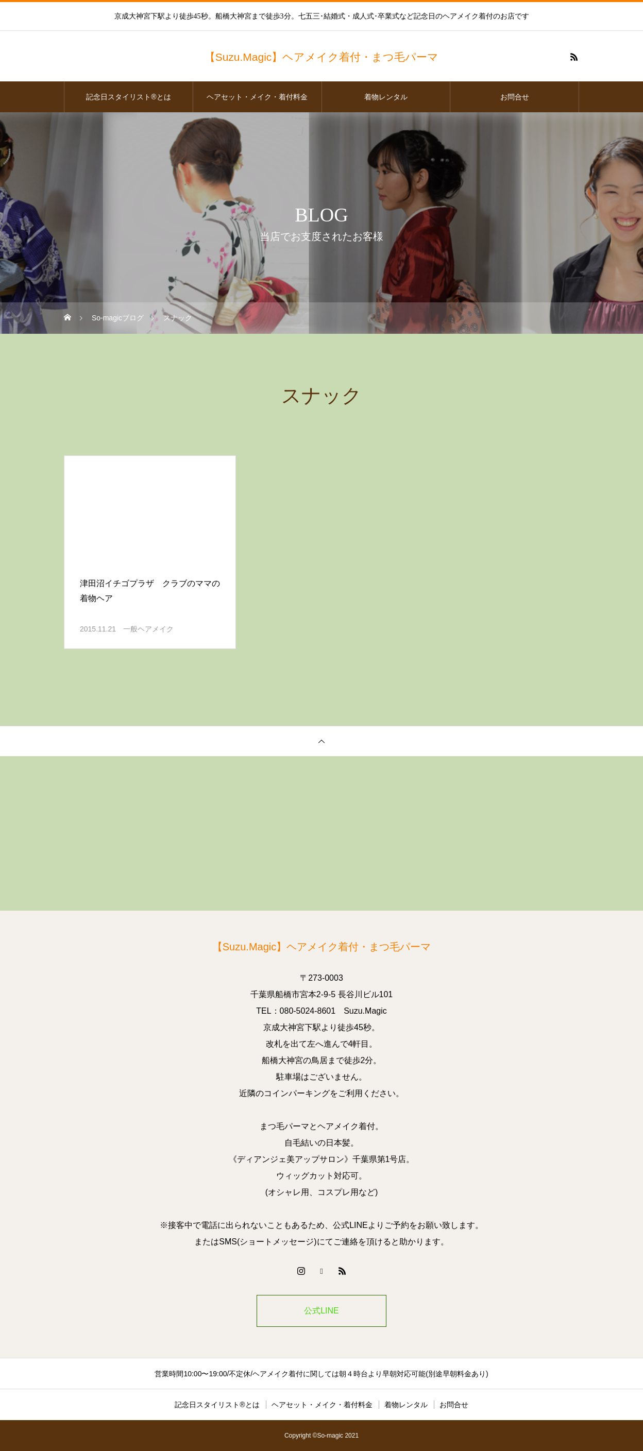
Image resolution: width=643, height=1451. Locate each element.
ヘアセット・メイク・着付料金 (257, 97)
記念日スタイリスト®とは (128, 97)
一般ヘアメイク (148, 629)
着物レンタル (386, 97)
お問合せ (514, 97)
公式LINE (321, 1310)
